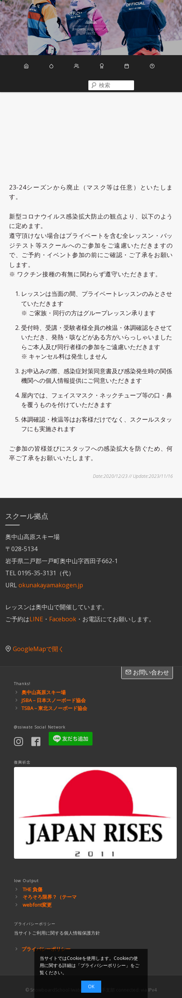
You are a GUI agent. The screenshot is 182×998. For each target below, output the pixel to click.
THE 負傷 (32, 881)
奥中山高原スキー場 (44, 685)
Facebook (62, 612)
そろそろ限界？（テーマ (50, 889)
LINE (36, 612)
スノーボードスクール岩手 (91, 27)
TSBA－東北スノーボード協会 (54, 700)
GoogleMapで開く (38, 642)
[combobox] (91, 84)
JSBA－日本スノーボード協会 (54, 693)
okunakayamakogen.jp (51, 578)
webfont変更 (37, 897)
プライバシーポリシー (46, 941)
